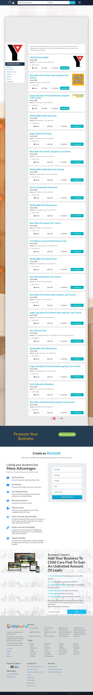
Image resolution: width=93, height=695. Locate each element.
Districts (9, 656)
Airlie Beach (47, 654)
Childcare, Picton (16, 13)
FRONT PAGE (11, 677)
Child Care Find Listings (74, 693)
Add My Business (67, 434)
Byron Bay (47, 648)
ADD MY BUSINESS (12, 674)
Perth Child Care (63, 636)
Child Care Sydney (64, 634)
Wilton (9, 76)
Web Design (30, 680)
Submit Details (67, 497)
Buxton (9, 79)
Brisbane (61, 643)
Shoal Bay (47, 652)
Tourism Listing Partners (55, 669)
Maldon (9, 74)
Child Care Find (63, 630)
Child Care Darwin (49, 636)
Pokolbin (32, 656)
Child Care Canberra (35, 636)
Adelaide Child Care (34, 632)
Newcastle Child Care (80, 634)
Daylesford (33, 652)
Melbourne (47, 643)
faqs (34, 683)
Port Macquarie (49, 656)
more (61, 419)
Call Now (54, 68)
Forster (75, 650)
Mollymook (62, 654)
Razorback (10, 81)
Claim (44, 68)
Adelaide (75, 643)
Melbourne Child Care (80, 630)
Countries (9, 648)
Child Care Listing (32, 669)
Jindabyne (62, 648)
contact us (42, 666)
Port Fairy (76, 652)
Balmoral (9, 67)
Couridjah (10, 69)
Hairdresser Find (78, 628)
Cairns (46, 650)
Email (34, 68)
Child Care (77, 636)
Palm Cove (76, 654)
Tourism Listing (33, 628)
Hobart (61, 646)
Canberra (76, 646)
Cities (8, 654)
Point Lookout (63, 652)
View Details (65, 68)
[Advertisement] (46, 30)
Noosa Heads (77, 648)
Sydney (32, 643)
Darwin (46, 646)
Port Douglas (63, 650)
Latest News (30, 677)
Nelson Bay (33, 648)
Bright (32, 650)
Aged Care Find (63, 628)
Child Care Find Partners (55, 672)
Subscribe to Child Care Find (35, 672)
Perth (31, 646)
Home (8, 13)
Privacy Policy (31, 685)
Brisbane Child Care (79, 632)
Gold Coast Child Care (65, 632)
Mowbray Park (11, 72)
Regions (9, 651)
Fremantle (33, 654)
